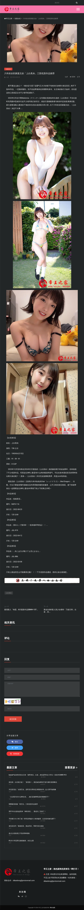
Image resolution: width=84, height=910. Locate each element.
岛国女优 (17, 18)
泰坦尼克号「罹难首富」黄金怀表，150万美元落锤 (26, 826)
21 (76, 828)
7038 (42, 821)
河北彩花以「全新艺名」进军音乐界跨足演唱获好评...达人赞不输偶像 (32, 789)
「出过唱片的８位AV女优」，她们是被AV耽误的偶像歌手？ (29, 797)
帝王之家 (8, 18)
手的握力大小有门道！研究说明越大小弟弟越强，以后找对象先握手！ (32, 819)
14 (76, 843)
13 (76, 784)
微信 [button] (15, 742)
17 (76, 806)
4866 (42, 828)
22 (76, 835)
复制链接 (14, 754)
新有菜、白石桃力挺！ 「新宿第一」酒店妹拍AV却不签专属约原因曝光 (33, 782)
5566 (42, 835)
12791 (43, 806)
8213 (42, 784)
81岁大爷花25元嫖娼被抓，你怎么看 (21, 841)
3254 (72, 77)
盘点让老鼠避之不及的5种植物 (19, 833)
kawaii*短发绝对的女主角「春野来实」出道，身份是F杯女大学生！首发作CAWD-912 (37, 775)
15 (76, 791)
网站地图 (52, 907)
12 (76, 813)
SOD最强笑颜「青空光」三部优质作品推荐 (23, 804)
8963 (43, 799)
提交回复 (13, 719)
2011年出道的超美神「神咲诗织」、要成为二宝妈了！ (27, 811)
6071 (42, 791)
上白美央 (9, 593)
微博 (15, 748)
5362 (42, 843)
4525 (43, 777)
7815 (42, 813)
